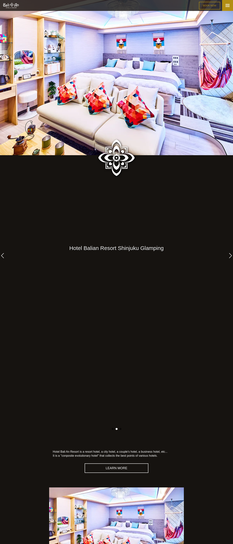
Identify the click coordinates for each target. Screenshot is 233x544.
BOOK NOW (209, 5)
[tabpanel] (116, 77)
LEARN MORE (116, 468)
